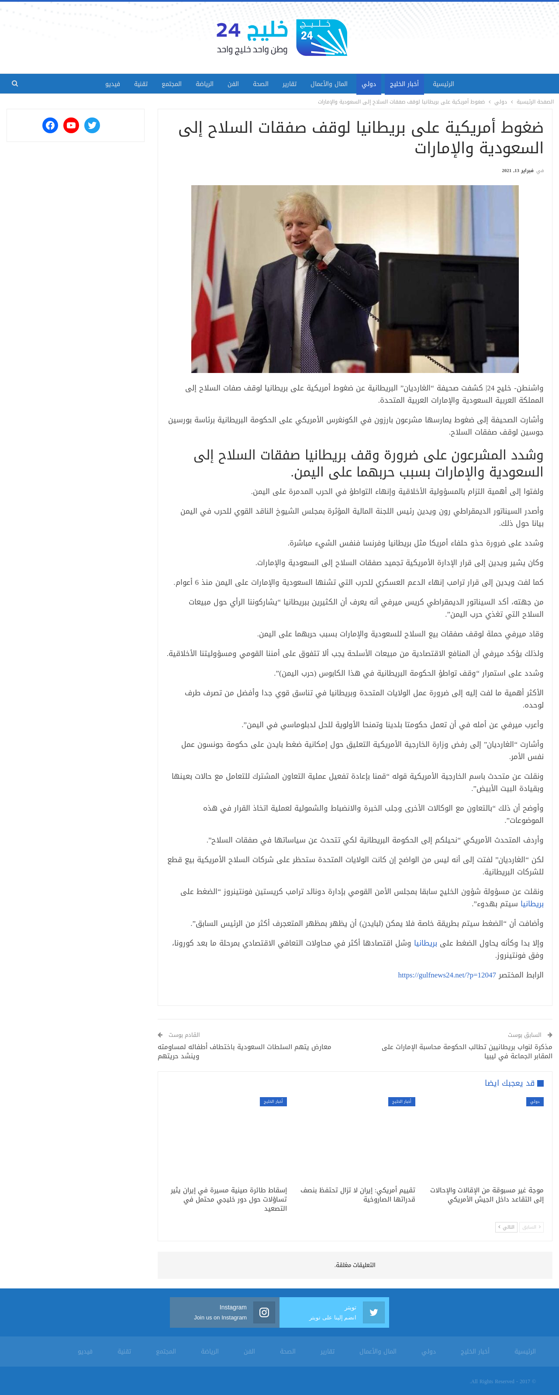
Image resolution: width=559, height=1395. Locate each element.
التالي (506, 1227)
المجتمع (166, 84)
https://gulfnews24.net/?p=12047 (447, 975)
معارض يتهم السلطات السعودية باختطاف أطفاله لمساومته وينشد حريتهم (244, 1051)
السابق (531, 1227)
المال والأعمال (332, 84)
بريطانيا (532, 904)
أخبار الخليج (411, 84)
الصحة (261, 84)
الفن (231, 84)
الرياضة (201, 84)
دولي (374, 84)
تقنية (134, 84)
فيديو (104, 84)
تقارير (291, 84)
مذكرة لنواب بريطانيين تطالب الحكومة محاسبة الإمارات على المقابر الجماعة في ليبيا (467, 1051)
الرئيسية (452, 84)
